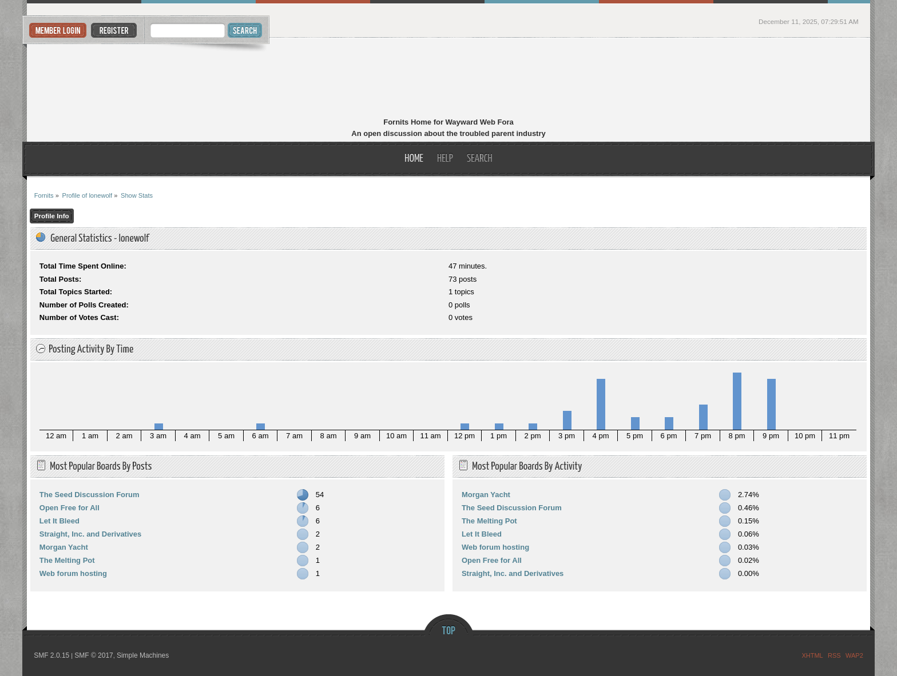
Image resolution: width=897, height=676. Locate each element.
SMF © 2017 (93, 655)
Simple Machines (143, 655)
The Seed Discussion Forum (89, 494)
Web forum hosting (73, 573)
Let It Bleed (59, 521)
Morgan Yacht (63, 547)
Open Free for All (69, 507)
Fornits (449, 79)
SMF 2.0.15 (51, 655)
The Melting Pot (67, 560)
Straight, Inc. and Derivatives (90, 534)
